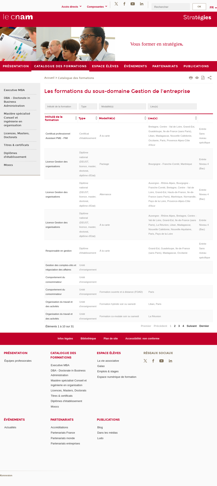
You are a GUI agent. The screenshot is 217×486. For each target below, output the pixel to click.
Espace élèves (109, 353)
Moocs (8, 165)
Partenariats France (63, 432)
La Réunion (155, 316)
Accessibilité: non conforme (142, 338)
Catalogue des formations (76, 78)
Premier (146, 326)
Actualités (10, 427)
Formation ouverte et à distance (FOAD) (121, 292)
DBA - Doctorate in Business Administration (17, 101)
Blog (100, 427)
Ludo (100, 438)
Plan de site (111, 338)
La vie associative (108, 360)
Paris (151, 292)
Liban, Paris (155, 304)
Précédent (160, 326)
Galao (101, 366)
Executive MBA (14, 90)
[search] (171, 6)
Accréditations (59, 427)
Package (104, 164)
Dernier (204, 326)
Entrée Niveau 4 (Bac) (204, 164)
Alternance (105, 194)
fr (212, 7)
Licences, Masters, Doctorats (16, 135)
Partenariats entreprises (65, 443)
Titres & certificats (16, 145)
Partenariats (62, 420)
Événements (14, 420)
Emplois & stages (107, 371)
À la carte (105, 135)
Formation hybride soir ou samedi (118, 304)
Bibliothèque (88, 338)
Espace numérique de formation (116, 376)
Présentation (15, 353)
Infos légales (65, 338)
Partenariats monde (63, 438)
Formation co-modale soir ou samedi (119, 316)
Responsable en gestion (59, 250)
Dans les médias (107, 432)
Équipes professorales (18, 360)
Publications (108, 420)
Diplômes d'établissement (15, 155)
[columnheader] (61, 118)
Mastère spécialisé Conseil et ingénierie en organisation (17, 119)
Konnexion (6, 475)
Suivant (192, 326)
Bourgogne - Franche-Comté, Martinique (170, 164)
